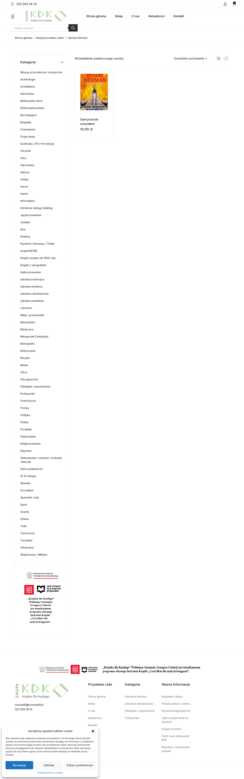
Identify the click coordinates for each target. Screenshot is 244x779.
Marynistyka (27, 322)
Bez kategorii (28, 115)
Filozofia (25, 150)
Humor (24, 193)
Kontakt (178, 16)
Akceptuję (19, 765)
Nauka (24, 365)
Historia (24, 172)
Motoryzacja (27, 350)
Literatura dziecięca (32, 279)
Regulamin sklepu (172, 696)
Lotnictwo (26, 307)
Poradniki (26, 429)
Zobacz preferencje (79, 765)
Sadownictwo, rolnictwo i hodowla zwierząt (41, 459)
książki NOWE (28, 250)
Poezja (24, 407)
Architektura (27, 86)
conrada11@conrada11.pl (29, 704)
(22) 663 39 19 (24, 4)
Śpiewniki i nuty (29, 497)
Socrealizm (27, 490)
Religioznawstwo (30, 443)
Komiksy (25, 236)
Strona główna (96, 16)
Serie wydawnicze (31, 468)
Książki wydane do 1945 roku (38, 257)
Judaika (25, 222)
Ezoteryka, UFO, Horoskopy (37, 143)
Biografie (25, 122)
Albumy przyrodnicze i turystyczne (41, 72)
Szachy (24, 511)
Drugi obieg (27, 136)
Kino (23, 229)
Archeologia (27, 79)
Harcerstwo (27, 165)
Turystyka (26, 540)
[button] (93, 731)
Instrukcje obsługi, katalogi (36, 207)
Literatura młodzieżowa (34, 293)
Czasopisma (27, 129)
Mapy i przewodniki (32, 315)
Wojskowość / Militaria (33, 554)
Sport (23, 504)
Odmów (49, 765)
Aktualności (156, 16)
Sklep (119, 16)
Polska (24, 422)
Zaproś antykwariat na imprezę (175, 719)
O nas (136, 16)
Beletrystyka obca (31, 100)
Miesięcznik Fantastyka (34, 336)
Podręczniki (27, 393)
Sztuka (24, 518)
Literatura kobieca (31, 286)
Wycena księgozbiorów (176, 710)
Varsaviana (27, 547)
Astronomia (27, 93)
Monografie (27, 343)
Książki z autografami (33, 265)
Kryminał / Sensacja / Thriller (37, 243)
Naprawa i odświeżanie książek (176, 748)
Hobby (24, 179)
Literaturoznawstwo (32, 300)
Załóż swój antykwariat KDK (175, 738)
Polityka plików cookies (50, 772)
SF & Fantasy (28, 476)
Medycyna (26, 329)
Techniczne (27, 533)
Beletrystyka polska (32, 108)
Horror (24, 186)
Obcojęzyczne (29, 379)
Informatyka (27, 200)
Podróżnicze (28, 400)
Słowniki (25, 483)
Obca (23, 372)
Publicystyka (28, 436)
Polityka (25, 415)
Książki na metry (171, 728)
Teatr (23, 526)
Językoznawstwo (30, 215)
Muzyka (25, 357)
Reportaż (26, 450)
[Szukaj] (73, 27)
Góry (23, 157)
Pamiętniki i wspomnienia (35, 386)
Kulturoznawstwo (30, 272)
